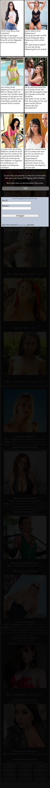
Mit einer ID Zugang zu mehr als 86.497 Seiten (24, 198)
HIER (25, 188)
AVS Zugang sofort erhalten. (34, 178)
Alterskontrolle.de (22, 225)
